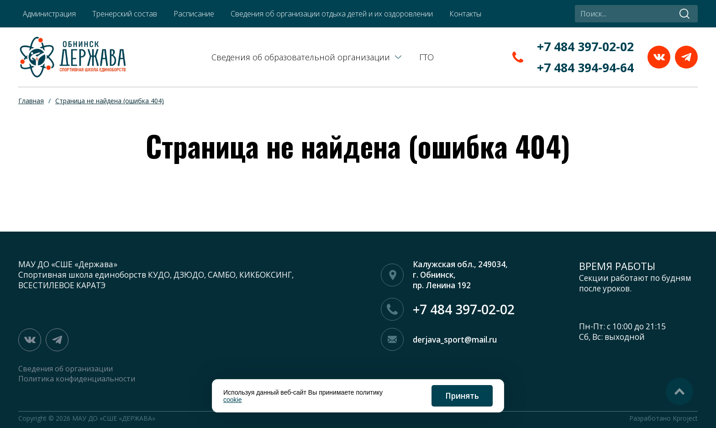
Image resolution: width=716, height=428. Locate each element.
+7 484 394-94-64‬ (585, 67)
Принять (462, 396)
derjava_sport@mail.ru (455, 339)
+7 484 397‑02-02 (585, 46)
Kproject (685, 418)
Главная (31, 100)
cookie (232, 399)
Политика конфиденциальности (76, 379)
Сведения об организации (65, 369)
